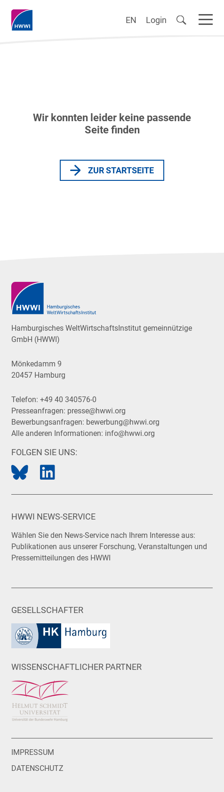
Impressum (32, 752)
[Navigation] (206, 17)
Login (156, 20)
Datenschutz (37, 768)
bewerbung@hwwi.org (123, 422)
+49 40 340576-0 (68, 399)
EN (131, 20)
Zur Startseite (121, 170)
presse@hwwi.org (96, 410)
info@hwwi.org (130, 433)
